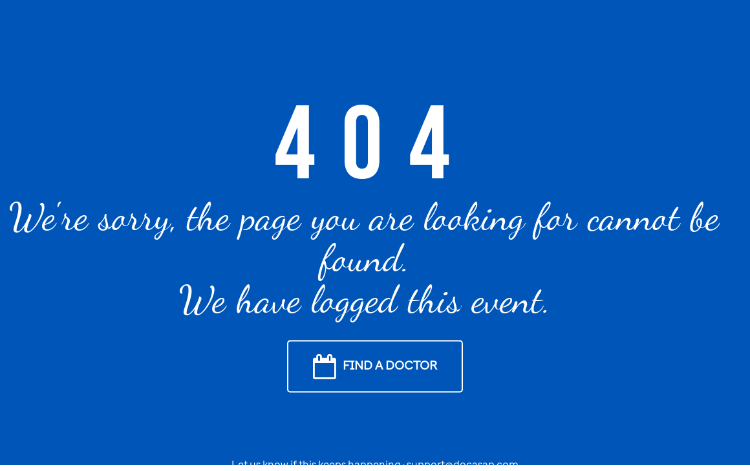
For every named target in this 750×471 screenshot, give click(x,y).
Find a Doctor (390, 364)
